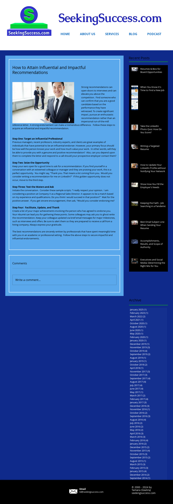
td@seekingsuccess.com (91, 491)
